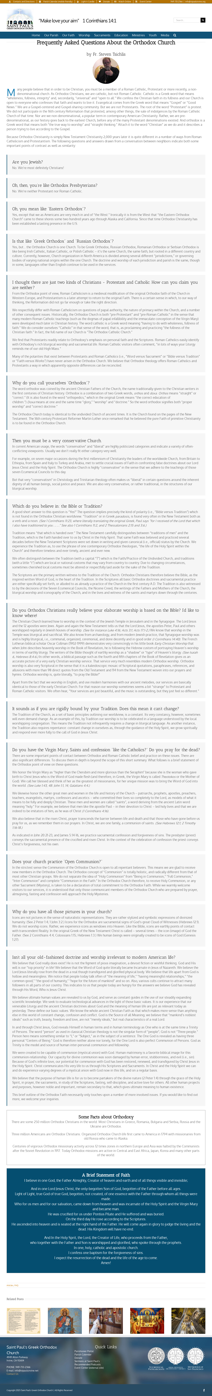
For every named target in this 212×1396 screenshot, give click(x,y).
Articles (10, 1285)
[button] (174, 35)
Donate (78, 1357)
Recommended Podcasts (88, 1364)
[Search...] (187, 20)
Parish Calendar (83, 1354)
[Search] (203, 20)
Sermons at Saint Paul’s (87, 1361)
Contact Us (12, 1373)
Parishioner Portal (84, 1351)
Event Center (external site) (89, 1367)
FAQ (16, 1285)
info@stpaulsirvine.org (195, 1)
